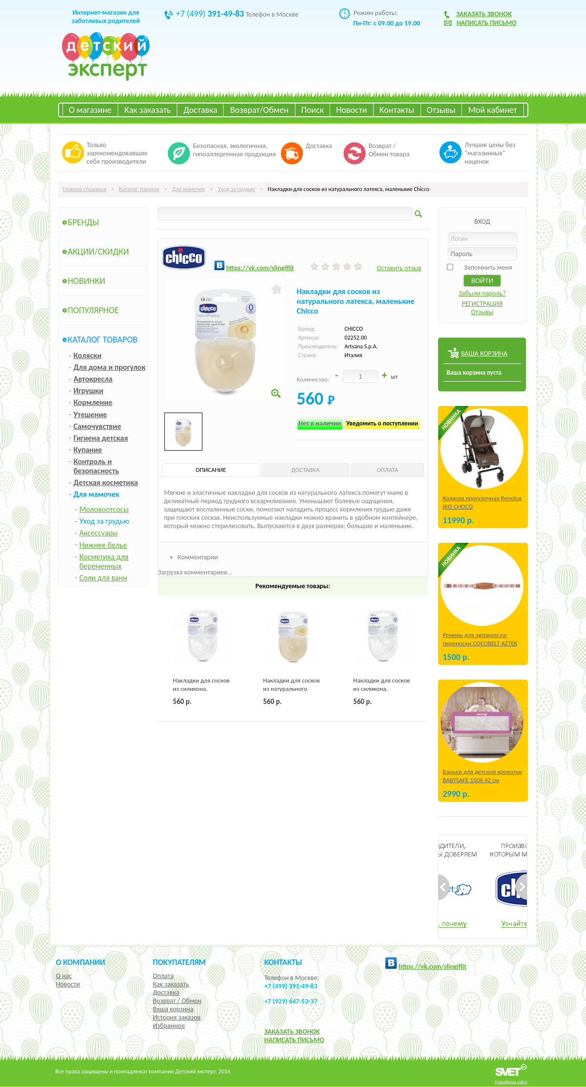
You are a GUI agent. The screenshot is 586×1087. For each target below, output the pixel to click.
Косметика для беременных (104, 561)
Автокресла (93, 379)
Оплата (163, 976)
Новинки (86, 281)
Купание (88, 449)
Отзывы (441, 110)
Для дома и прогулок (110, 367)
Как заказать (148, 110)
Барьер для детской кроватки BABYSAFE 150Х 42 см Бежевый (482, 780)
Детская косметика (106, 482)
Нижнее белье (103, 545)
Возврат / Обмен (177, 1001)
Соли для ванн (103, 577)
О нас (64, 976)
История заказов (177, 1017)
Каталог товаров (139, 189)
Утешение (90, 414)
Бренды (83, 222)
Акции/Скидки (98, 251)
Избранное (169, 1026)
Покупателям (179, 962)
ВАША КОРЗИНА (484, 353)
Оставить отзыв (399, 268)
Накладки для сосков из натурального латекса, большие (291, 689)
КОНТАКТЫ (283, 962)
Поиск (312, 110)
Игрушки (89, 390)
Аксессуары (99, 532)
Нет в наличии (320, 423)
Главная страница (84, 189)
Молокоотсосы (104, 509)
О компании (80, 962)
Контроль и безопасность (96, 466)
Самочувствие (98, 426)
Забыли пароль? (482, 293)
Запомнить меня (488, 267)
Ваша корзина (173, 1009)
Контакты (397, 110)
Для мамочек (188, 189)
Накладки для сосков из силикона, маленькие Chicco (201, 689)
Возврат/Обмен (259, 110)
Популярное (93, 310)
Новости (351, 110)
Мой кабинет (492, 110)
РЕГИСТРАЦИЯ (482, 303)
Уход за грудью (236, 189)
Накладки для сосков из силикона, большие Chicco (381, 689)
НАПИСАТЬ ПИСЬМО (294, 1040)
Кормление (93, 402)
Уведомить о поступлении (382, 423)
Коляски (88, 355)
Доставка (200, 110)
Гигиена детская (101, 438)
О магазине (90, 110)
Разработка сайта (511, 1081)
